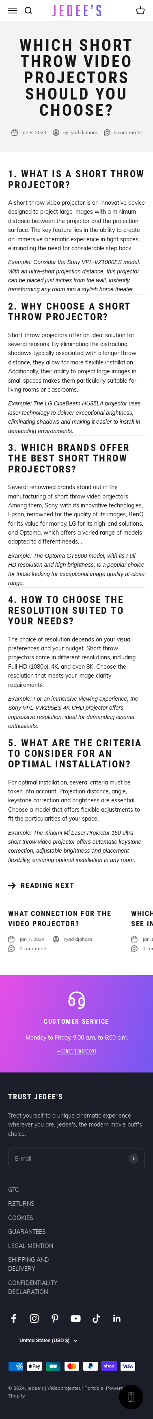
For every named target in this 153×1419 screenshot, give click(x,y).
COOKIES (20, 1218)
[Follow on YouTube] (75, 1318)
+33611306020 (76, 1051)
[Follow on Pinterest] (55, 1318)
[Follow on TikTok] (96, 1318)
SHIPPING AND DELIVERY (28, 1264)
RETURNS (21, 1203)
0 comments (123, 132)
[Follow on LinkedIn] (117, 1318)
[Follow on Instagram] (34, 1318)
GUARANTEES (27, 1231)
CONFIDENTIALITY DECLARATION (33, 1287)
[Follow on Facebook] (13, 1318)
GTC (13, 1190)
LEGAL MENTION (30, 1246)
